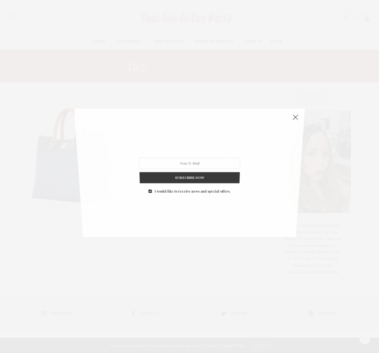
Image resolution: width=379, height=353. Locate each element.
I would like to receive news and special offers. (192, 178)
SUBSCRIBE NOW (189, 167)
